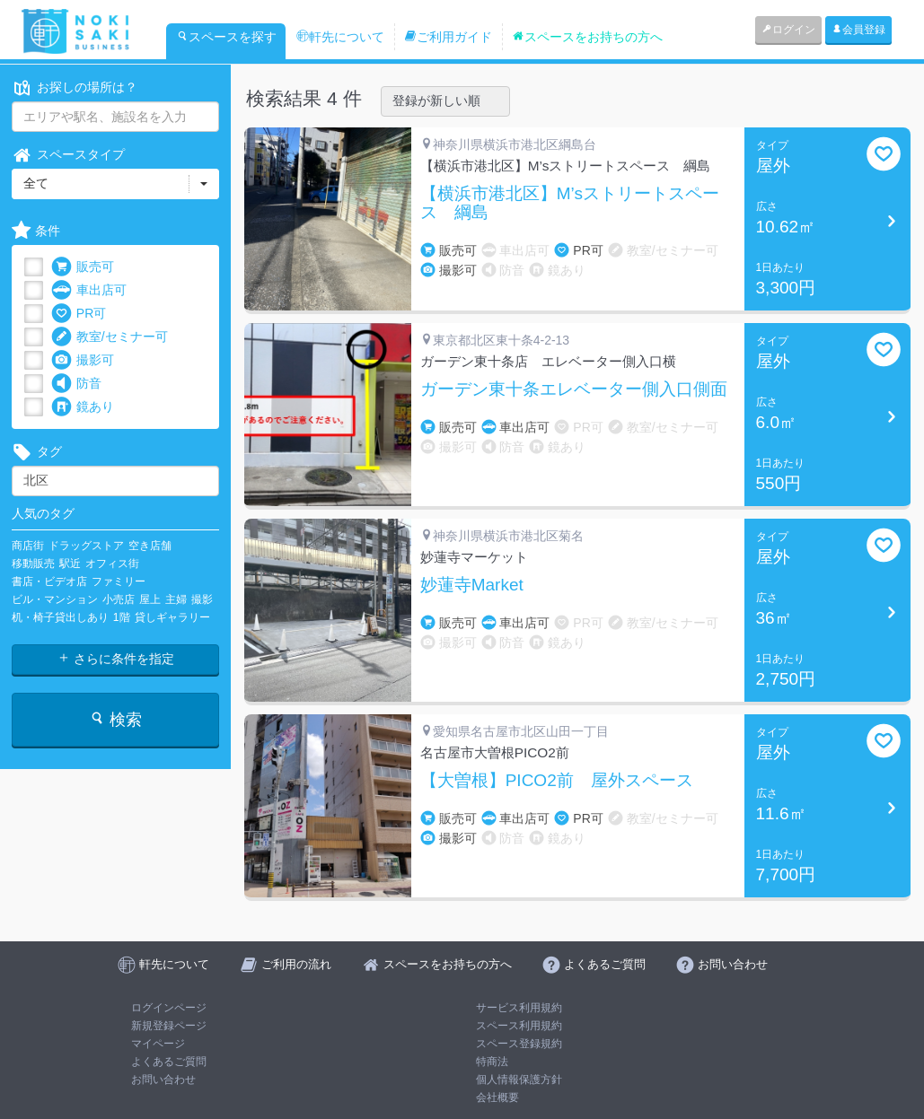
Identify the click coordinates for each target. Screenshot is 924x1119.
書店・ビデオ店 (49, 581)
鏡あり (82, 407)
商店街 (28, 545)
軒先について (340, 37)
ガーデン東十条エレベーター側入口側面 (573, 389)
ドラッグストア (86, 545)
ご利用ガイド (448, 37)
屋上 (150, 599)
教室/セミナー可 (109, 337)
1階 (121, 617)
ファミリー (118, 581)
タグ (37, 451)
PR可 (78, 313)
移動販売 (33, 563)
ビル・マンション (55, 599)
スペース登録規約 (519, 1043)
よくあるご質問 (169, 1061)
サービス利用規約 (519, 1007)
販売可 (82, 267)
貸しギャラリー (172, 617)
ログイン (788, 29)
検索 (115, 719)
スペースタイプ (68, 154)
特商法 (492, 1061)
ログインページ (169, 1007)
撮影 (202, 599)
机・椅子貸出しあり (60, 617)
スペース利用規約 (519, 1025)
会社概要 (497, 1097)
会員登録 (858, 29)
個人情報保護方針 (519, 1079)
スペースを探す (226, 37)
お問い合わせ (163, 1079)
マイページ (158, 1043)
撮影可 (82, 360)
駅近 (70, 563)
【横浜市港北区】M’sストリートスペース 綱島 (569, 203)
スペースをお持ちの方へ (587, 37)
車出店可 (89, 290)
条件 (36, 231)
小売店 (118, 599)
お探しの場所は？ (74, 87)
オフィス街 (112, 563)
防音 (76, 383)
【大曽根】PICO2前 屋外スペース (556, 781)
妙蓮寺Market (472, 585)
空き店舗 (150, 545)
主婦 (176, 599)
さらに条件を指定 (115, 658)
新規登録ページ (169, 1025)
